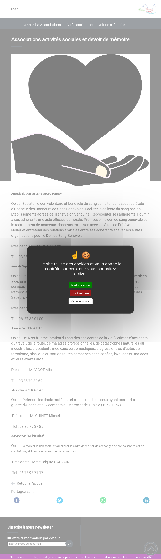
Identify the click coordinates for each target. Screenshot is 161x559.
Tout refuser (80, 293)
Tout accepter (80, 285)
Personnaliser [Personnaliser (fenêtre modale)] (81, 301)
